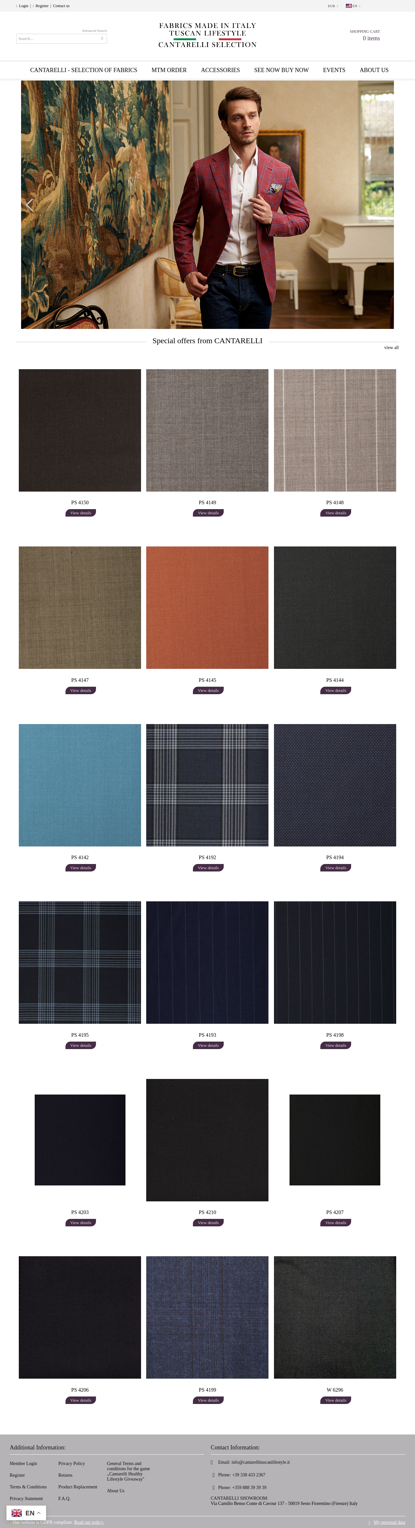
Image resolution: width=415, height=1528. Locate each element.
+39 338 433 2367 (248, 1474)
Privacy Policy (71, 1463)
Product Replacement (77, 1486)
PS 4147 (80, 680)
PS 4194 (335, 857)
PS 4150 (80, 502)
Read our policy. (89, 1522)
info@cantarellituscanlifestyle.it (260, 1462)
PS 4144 (335, 680)
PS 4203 (80, 1212)
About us (374, 70)
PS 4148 (335, 502)
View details (80, 512)
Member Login (23, 1463)
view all (391, 347)
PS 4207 (335, 1212)
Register (42, 6)
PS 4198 (335, 1035)
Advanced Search (94, 30)
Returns (65, 1475)
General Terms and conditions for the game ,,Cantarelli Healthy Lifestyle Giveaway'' (128, 1471)
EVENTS (334, 70)
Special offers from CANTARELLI (207, 340)
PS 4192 (207, 857)
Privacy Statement (26, 1498)
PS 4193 (207, 1035)
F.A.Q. (64, 1498)
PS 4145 (207, 680)
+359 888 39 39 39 (249, 1487)
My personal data (389, 1522)
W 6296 (335, 1390)
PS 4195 (80, 1035)
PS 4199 (207, 1390)
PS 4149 (207, 502)
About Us (115, 1490)
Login (24, 6)
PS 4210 (207, 1212)
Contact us (61, 6)
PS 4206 (80, 1390)
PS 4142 (80, 857)
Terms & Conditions (28, 1486)
